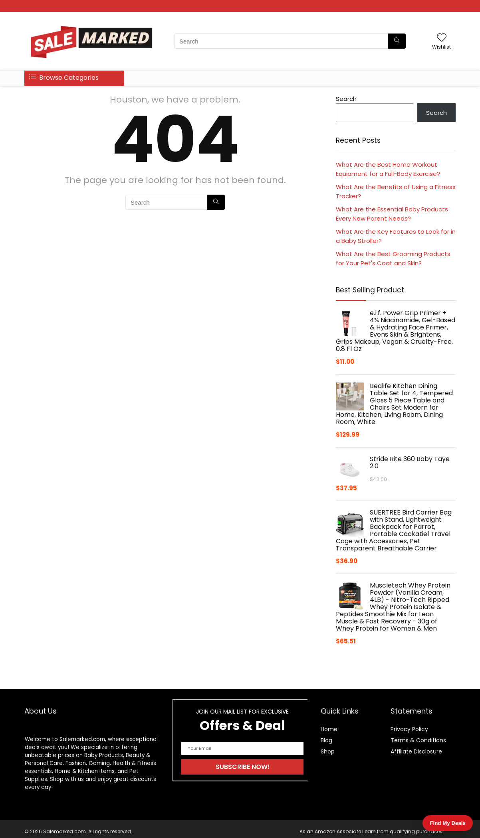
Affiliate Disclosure (416, 751)
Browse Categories (64, 77)
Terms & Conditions (418, 740)
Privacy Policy (409, 729)
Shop (328, 751)
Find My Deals (448, 823)
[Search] (397, 41)
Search (346, 99)
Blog (326, 740)
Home (329, 729)
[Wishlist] (441, 38)
